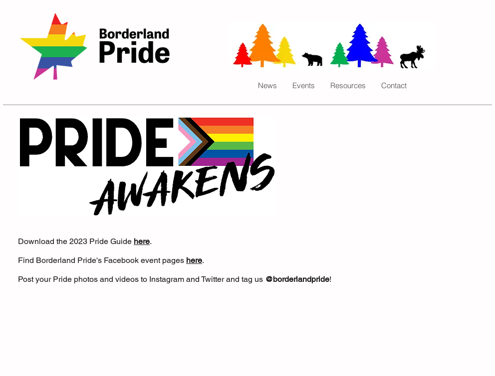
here (142, 241)
